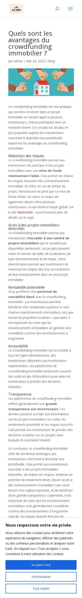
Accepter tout (41, 565)
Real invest (25, 212)
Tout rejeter (41, 588)
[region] (41, 558)
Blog (51, 61)
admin (18, 61)
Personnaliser (41, 577)
